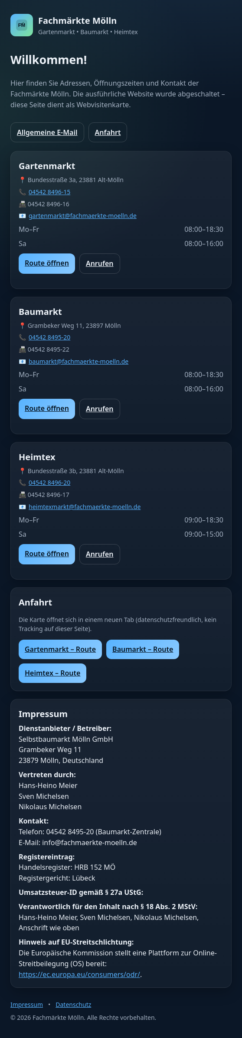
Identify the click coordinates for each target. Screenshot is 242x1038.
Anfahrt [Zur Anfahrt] (108, 132)
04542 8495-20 (49, 337)
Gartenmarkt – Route (60, 649)
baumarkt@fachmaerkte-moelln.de (78, 361)
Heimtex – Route (52, 673)
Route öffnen (47, 263)
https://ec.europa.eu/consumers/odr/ (79, 974)
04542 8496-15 (49, 192)
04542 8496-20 (49, 482)
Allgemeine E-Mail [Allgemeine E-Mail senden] (47, 132)
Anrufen (100, 263)
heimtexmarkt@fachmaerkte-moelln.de (85, 507)
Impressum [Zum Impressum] (26, 1004)
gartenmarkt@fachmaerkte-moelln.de (83, 215)
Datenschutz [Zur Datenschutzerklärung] (73, 1004)
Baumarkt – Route (142, 649)
